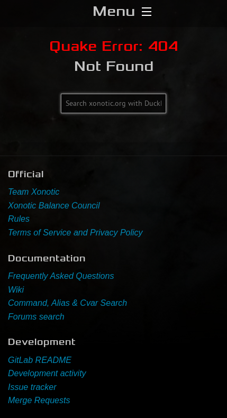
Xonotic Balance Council (53, 205)
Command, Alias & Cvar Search (67, 302)
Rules (19, 218)
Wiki (16, 289)
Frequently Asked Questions (61, 275)
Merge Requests (39, 400)
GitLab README (39, 360)
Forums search (36, 316)
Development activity (47, 373)
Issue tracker (32, 387)
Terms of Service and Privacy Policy (75, 232)
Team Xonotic (33, 191)
